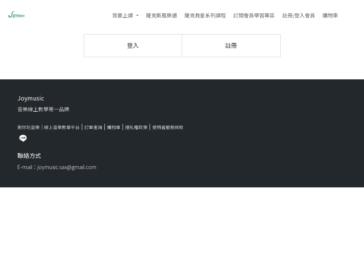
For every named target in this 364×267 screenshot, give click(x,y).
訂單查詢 (93, 127)
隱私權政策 (136, 127)
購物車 (330, 15)
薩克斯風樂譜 (161, 15)
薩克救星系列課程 (205, 15)
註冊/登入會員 (298, 15)
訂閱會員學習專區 (254, 15)
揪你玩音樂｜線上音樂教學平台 (48, 127)
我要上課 (122, 15)
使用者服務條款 (167, 127)
